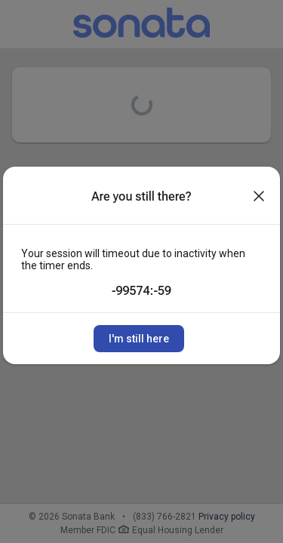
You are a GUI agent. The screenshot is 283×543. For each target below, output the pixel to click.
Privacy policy (226, 516)
